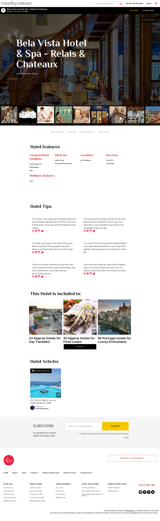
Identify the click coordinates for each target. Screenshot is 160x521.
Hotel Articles (103, 132)
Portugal (9, 11)
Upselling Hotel (113, 493)
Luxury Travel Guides (37, 500)
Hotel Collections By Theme (91, 493)
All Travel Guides (35, 490)
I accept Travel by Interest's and (103, 439)
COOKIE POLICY (86, 476)
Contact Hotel (148, 10)
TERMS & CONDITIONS (50, 476)
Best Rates (134, 10)
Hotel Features (57, 132)
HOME (6, 476)
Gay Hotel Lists (8, 493)
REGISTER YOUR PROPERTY (132, 461)
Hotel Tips (71, 132)
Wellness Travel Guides (37, 503)
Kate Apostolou (42, 411)
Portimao (26, 11)
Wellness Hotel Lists (10, 503)
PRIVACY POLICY (69, 476)
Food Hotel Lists (9, 497)
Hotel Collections (86, 132)
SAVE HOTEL (148, 20)
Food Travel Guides (36, 497)
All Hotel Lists (8, 490)
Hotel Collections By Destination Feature (92, 497)
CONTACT (34, 476)
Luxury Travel (60, 497)
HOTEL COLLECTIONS (134, 3)
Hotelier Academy (114, 490)
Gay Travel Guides (36, 493)
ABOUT (15, 476)
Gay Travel (59, 490)
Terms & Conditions (111, 437)
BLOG (149, 3)
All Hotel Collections (88, 490)
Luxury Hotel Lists (9, 500)
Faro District (17, 11)
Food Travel (59, 493)
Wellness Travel (61, 500)
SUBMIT (115, 429)
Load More (80, 350)
